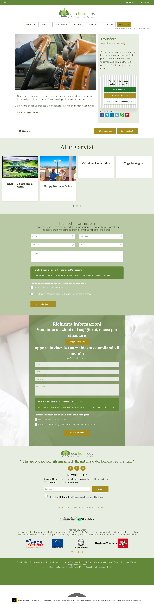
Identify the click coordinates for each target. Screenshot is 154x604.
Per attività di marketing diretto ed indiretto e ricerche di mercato (61, 294)
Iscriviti (100, 489)
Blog (129, 3)
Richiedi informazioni (120, 102)
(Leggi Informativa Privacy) (54, 567)
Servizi (45, 25)
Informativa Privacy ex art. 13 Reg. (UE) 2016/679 (53, 273)
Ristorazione (62, 25)
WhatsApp (119, 89)
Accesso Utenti (105, 567)
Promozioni (108, 25)
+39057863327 (120, 95)
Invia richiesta (43, 304)
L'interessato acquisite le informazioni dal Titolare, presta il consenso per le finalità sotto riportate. (72, 275)
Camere (78, 25)
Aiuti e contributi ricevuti (73, 507)
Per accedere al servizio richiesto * (47, 287)
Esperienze (93, 25)
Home (57, 507)
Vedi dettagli (77, 552)
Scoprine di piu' (136, 600)
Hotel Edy (30, 25)
